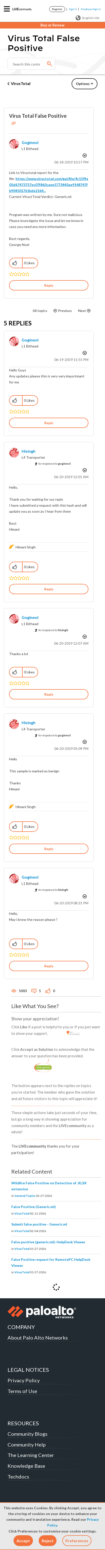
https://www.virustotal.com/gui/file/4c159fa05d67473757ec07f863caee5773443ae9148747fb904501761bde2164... (48, 184)
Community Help (27, 1445)
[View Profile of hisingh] (28, 451)
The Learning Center (31, 1455)
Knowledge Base (26, 1466)
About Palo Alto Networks (38, 1338)
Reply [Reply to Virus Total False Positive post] (48, 285)
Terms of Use (22, 1391)
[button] (23, 1540)
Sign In (73, 8)
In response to (54, 463)
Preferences (76, 1540)
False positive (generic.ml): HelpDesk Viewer (48, 1242)
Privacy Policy (24, 1380)
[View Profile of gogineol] (30, 142)
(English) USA (87, 17)
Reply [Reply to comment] (48, 423)
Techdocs (18, 1477)
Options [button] (83, 83)
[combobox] (31, 64)
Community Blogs (27, 1434)
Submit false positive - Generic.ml (39, 1224)
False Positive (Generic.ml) (33, 1207)
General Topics (24, 1196)
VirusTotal (20, 83)
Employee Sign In (91, 8)
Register (57, 8)
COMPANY (21, 1327)
